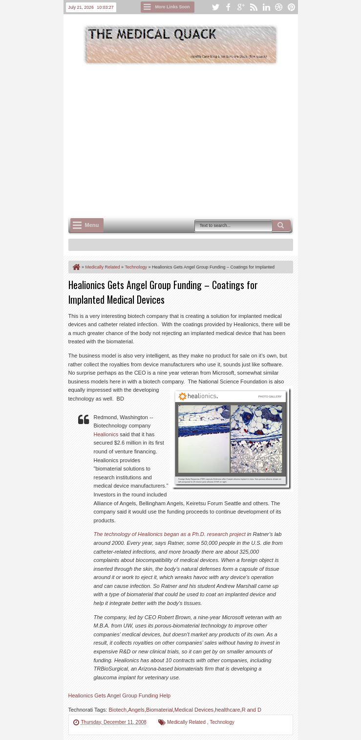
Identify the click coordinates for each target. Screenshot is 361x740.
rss (253, 7)
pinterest (291, 7)
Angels (136, 710)
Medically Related (187, 722)
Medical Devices (193, 710)
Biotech (117, 710)
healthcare (227, 710)
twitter (215, 7)
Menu (92, 225)
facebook (228, 7)
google (240, 7)
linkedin (266, 7)
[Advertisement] (214, 139)
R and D (251, 710)
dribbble (279, 7)
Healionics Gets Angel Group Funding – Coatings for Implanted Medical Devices (163, 292)
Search (281, 225)
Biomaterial (159, 710)
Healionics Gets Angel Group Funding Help (119, 695)
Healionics (106, 434)
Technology (222, 722)
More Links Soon (172, 6)
